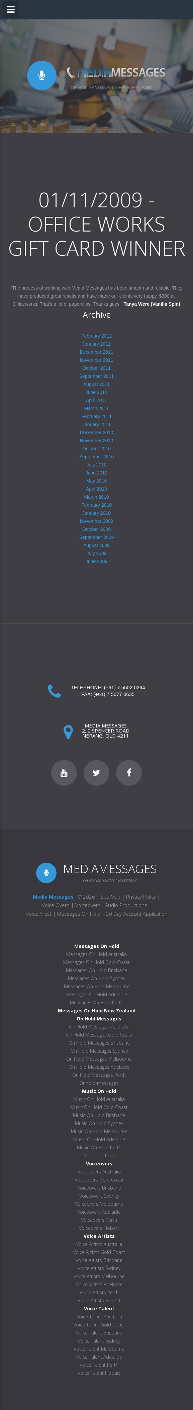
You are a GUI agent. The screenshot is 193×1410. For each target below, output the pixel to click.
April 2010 (96, 489)
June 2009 (96, 561)
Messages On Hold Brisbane (96, 970)
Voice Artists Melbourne (99, 1276)
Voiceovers (88, 905)
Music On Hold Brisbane (99, 1115)
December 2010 (96, 432)
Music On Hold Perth (99, 1147)
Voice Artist (39, 913)
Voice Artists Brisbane (99, 1260)
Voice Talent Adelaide (99, 1357)
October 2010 (96, 448)
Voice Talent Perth (99, 1365)
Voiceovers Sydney (99, 1196)
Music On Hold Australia (99, 1099)
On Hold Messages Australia (99, 1026)
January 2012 (96, 344)
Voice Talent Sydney (99, 1341)
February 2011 (96, 416)
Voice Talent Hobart (99, 1373)
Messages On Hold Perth (96, 1002)
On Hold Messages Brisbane (99, 1043)
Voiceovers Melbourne (99, 1204)
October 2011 (96, 368)
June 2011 (96, 392)
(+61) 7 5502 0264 (124, 687)
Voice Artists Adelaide (99, 1284)
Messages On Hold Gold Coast (96, 962)
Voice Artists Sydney (99, 1268)
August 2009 (96, 545)
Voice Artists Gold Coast (99, 1252)
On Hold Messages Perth (99, 1075)
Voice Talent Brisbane (99, 1332)
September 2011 (96, 376)
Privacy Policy (141, 896)
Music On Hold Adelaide (99, 1139)
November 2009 (96, 521)
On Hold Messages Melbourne (99, 1059)
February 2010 (96, 505)
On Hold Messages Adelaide (99, 1067)
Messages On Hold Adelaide (96, 994)
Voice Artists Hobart (99, 1300)
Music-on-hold (99, 1155)
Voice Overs (56, 905)
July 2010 (97, 464)
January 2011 (96, 424)
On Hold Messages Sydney (99, 1051)
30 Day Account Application (137, 913)
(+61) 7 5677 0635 (113, 694)
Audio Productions (126, 905)
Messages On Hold (78, 913)
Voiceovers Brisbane (99, 1188)
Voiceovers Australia (99, 1171)
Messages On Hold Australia (96, 954)
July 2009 (97, 553)
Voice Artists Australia (99, 1244)
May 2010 (96, 481)
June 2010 (96, 472)
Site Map (110, 896)
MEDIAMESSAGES (110, 868)
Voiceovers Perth (99, 1220)
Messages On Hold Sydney (96, 978)
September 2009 (96, 537)
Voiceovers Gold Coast (99, 1179)
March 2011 (96, 408)
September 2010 (96, 456)
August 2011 (96, 384)
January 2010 (96, 513)
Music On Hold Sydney (99, 1123)
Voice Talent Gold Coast (99, 1324)
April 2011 (96, 400)
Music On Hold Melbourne (99, 1131)
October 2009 (96, 529)
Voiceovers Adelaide (99, 1212)
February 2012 (96, 336)
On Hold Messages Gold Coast (99, 1034)
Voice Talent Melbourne (99, 1349)
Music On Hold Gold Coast (99, 1107)
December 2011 (96, 352)
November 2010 (96, 440)
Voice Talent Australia (99, 1316)
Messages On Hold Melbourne (96, 986)
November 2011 (96, 360)
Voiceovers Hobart (99, 1228)
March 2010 (96, 497)
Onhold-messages (99, 1083)
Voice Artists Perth (99, 1292)
